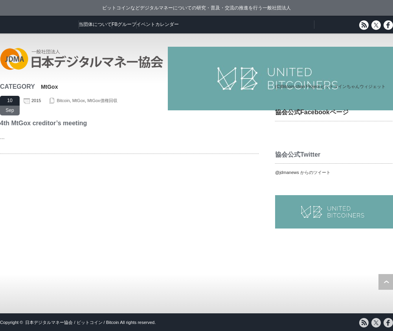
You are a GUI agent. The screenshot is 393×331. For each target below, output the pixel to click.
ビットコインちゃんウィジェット (353, 86)
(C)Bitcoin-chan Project (297, 86)
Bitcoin (63, 100)
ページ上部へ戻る (385, 282)
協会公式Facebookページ (312, 112)
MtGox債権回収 (102, 100)
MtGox (78, 100)
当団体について (95, 24)
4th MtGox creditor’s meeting (43, 123)
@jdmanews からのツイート (303, 172)
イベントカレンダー (157, 24)
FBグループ (124, 24)
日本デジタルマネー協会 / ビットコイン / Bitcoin (72, 322)
